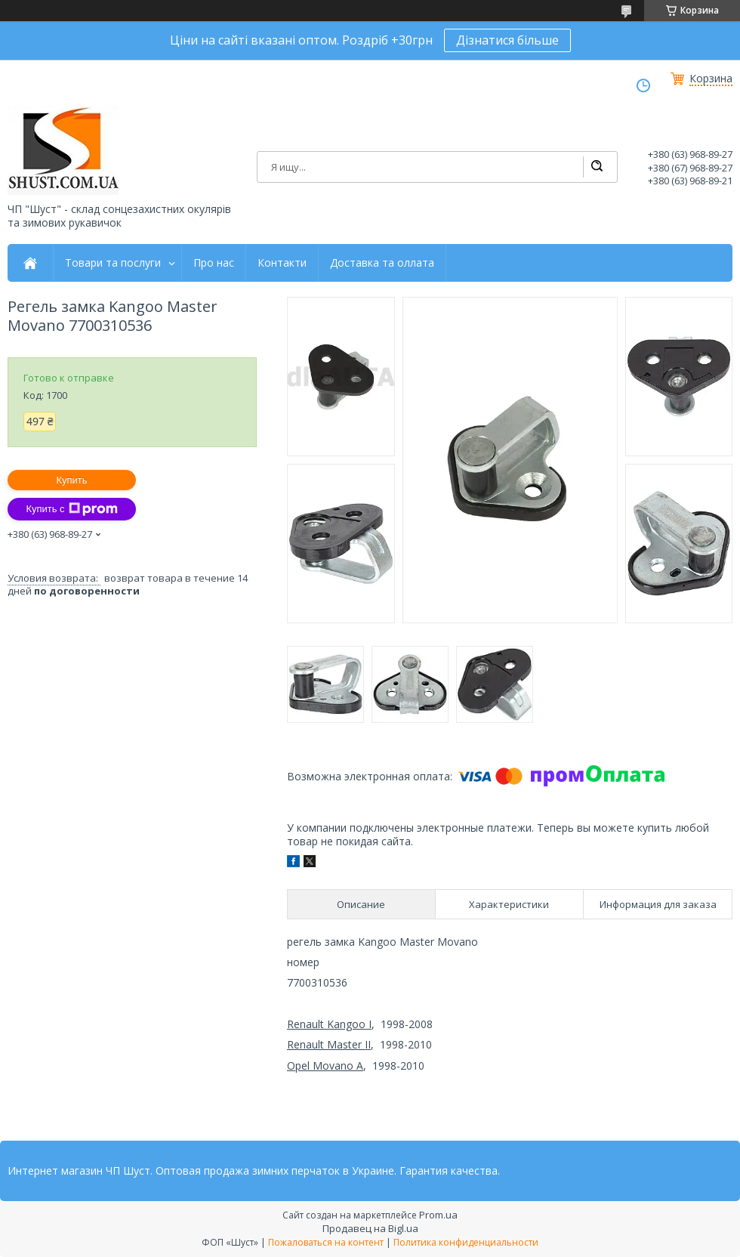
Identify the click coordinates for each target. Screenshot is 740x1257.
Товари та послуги (113, 263)
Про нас (213, 263)
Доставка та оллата (382, 263)
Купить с (71, 509)
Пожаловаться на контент (326, 1242)
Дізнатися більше (507, 40)
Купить (71, 480)
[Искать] (596, 167)
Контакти (282, 263)
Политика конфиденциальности (465, 1242)
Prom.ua (438, 1214)
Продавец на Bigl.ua (370, 1228)
